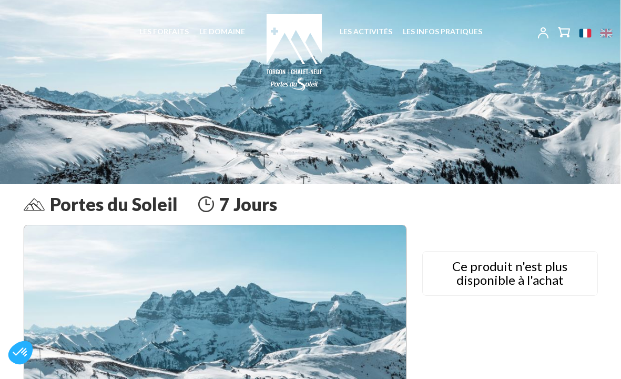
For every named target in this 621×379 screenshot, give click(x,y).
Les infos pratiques (442, 31)
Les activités (366, 31)
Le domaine (222, 31)
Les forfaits (164, 31)
